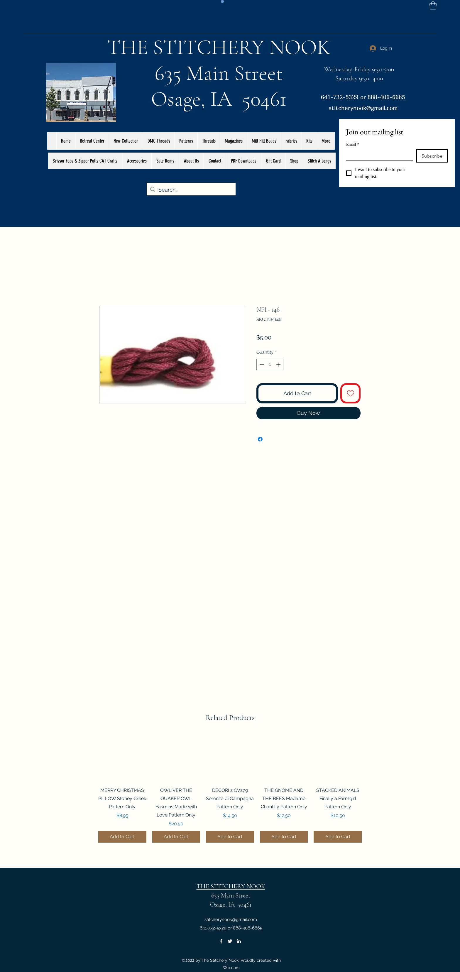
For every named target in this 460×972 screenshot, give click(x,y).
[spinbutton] (270, 364)
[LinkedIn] (239, 941)
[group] (230, 788)
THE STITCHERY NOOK (219, 47)
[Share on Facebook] (260, 439)
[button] (433, 5)
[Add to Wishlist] (350, 393)
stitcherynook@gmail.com (363, 107)
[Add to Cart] (122, 837)
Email (352, 144)
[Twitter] (230, 941)
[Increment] (279, 364)
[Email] (377, 154)
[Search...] (190, 190)
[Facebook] (221, 941)
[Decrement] (261, 364)
